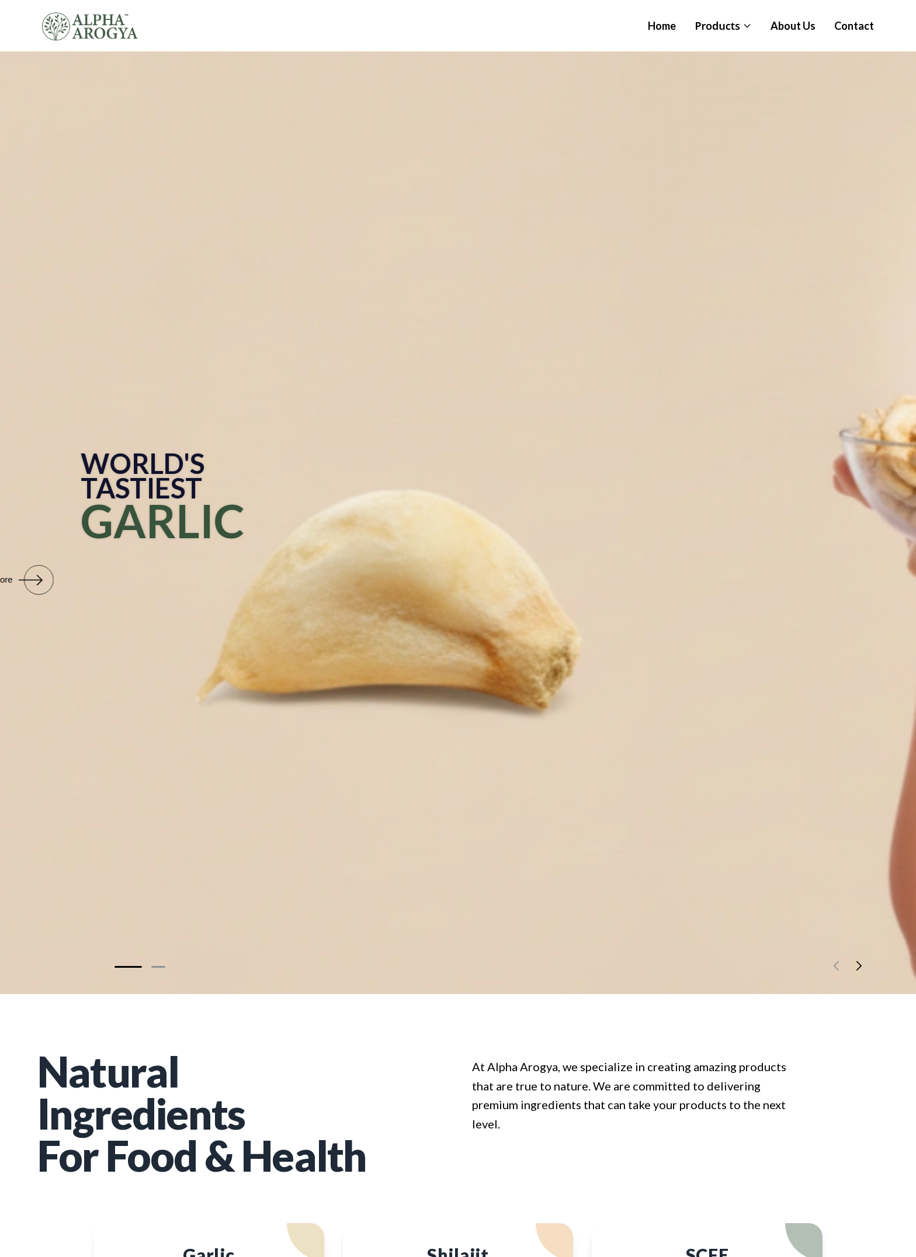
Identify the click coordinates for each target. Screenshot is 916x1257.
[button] (128, 967)
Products (723, 26)
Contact (854, 25)
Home (662, 25)
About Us (793, 25)
